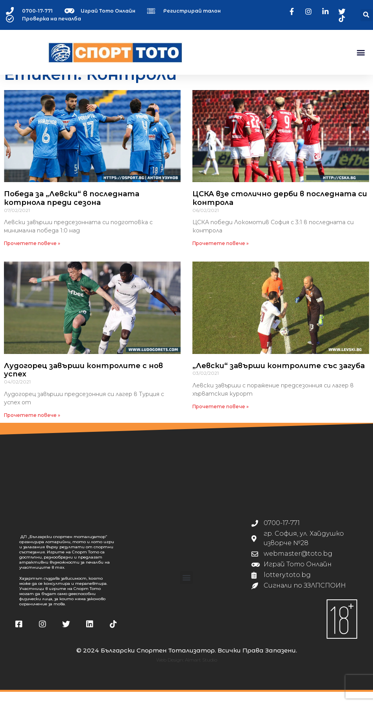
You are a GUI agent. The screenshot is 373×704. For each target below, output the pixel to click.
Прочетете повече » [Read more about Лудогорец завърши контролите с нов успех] (32, 427)
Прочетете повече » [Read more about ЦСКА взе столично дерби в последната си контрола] (220, 256)
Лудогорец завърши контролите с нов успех (83, 382)
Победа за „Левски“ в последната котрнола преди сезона (71, 210)
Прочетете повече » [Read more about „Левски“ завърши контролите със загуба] (220, 419)
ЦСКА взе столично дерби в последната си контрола (279, 210)
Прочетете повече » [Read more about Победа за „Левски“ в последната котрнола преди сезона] (32, 256)
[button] (366, 15)
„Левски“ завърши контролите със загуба (278, 378)
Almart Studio (201, 672)
